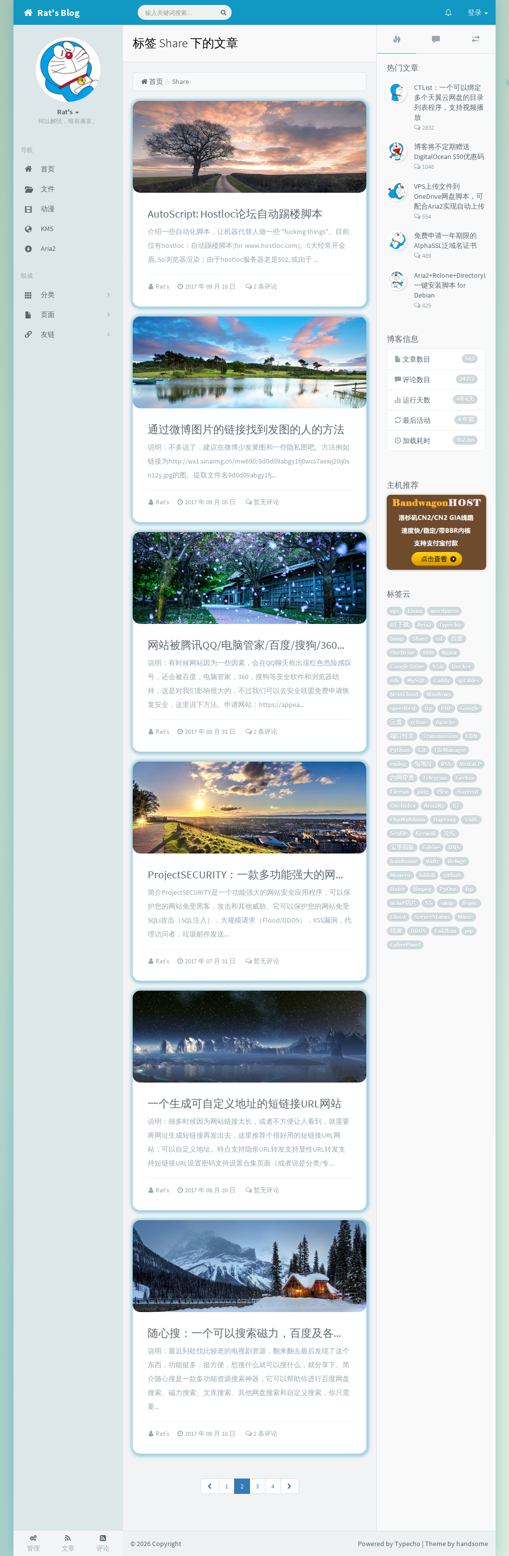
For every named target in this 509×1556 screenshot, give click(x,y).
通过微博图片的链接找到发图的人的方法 (246, 429)
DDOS (418, 930)
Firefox (464, 777)
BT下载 (399, 624)
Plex (442, 791)
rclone (419, 722)
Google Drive (407, 666)
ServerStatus (432, 917)
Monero (400, 875)
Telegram (435, 777)
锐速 (396, 930)
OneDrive (402, 652)
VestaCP (470, 764)
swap (447, 903)
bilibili (427, 875)
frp (469, 889)
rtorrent (467, 791)
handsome (404, 861)
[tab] (397, 39)
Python (400, 750)
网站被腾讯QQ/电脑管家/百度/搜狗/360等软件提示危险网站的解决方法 (319, 645)
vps (394, 611)
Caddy (441, 680)
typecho (450, 624)
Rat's (163, 286)
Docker (461, 666)
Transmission (440, 736)
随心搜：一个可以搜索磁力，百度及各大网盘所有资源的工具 (295, 1333)
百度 (457, 638)
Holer (397, 889)
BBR (428, 652)
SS (428, 903)
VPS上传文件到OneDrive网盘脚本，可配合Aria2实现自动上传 (449, 196)
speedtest (403, 708)
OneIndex (403, 805)
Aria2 (424, 624)
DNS (454, 847)
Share (419, 638)
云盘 (396, 722)
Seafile (399, 833)
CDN (471, 736)
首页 (152, 81)
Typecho (408, 1543)
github (452, 875)
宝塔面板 (402, 847)
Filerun (399, 791)
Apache (445, 722)
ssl (439, 638)
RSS (446, 764)
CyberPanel (405, 944)
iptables (468, 680)
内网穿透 (402, 777)
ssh (394, 680)
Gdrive (431, 847)
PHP (446, 708)
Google (469, 708)
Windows (438, 694)
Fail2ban (445, 930)
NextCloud (404, 694)
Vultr (432, 861)
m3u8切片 (403, 903)
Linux (415, 611)
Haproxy (444, 819)
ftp (428, 708)
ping (422, 791)
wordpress (444, 611)
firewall (425, 833)
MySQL (416, 680)
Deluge (457, 861)
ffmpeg (422, 889)
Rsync (470, 903)
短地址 (423, 764)
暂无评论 (262, 502)
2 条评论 (261, 286)
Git (422, 750)
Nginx (449, 652)
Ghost (398, 917)
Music (465, 917)
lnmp (397, 638)
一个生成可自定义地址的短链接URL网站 (244, 1103)
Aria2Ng (434, 805)
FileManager (450, 750)
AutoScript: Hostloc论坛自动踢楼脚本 (235, 214)
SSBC (471, 819)
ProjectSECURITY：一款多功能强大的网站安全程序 (269, 874)
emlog (398, 764)
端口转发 (402, 736)
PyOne (448, 889)
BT (456, 805)
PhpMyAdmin (407, 819)
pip (469, 930)
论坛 (450, 833)
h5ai (437, 666)
